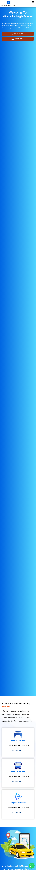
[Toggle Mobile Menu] (33, 2)
